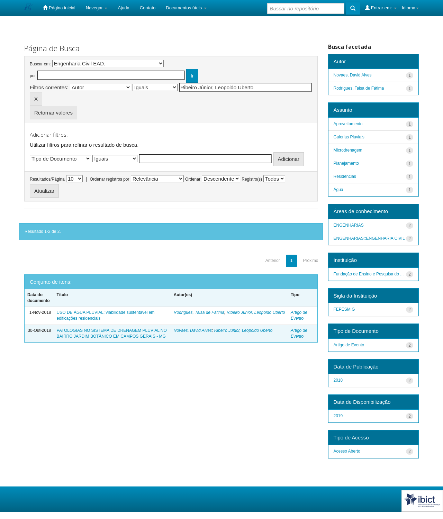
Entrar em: (381, 7)
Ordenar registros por (109, 179)
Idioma (410, 7)
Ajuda (123, 7)
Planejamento (346, 163)
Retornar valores (53, 113)
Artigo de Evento (349, 345)
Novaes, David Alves (193, 330)
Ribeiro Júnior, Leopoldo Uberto (256, 312)
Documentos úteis (186, 7)
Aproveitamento (348, 123)
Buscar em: (40, 64)
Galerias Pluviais (349, 137)
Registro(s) (252, 179)
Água (338, 189)
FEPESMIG (344, 309)
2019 (338, 415)
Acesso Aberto (347, 451)
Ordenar (192, 179)
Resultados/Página (47, 179)
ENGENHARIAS (349, 225)
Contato (148, 7)
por (33, 75)
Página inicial (59, 7)
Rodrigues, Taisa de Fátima (199, 312)
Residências (345, 176)
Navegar (97, 7)
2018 (338, 380)
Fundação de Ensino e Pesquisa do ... (369, 274)
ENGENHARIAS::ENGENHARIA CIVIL (369, 238)
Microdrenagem (348, 150)
